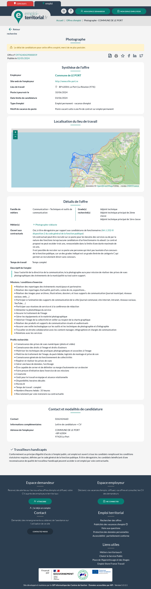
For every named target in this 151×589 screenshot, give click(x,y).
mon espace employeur (129, 11)
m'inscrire (40, 501)
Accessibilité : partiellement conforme (111, 535)
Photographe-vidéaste (45, 224)
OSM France (133, 186)
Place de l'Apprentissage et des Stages (110, 559)
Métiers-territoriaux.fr (111, 552)
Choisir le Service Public (111, 556)
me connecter (111, 501)
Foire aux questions (111, 528)
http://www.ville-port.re (66, 81)
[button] (15, 132)
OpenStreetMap (105, 186)
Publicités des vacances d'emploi (109, 524)
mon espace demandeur (93, 11)
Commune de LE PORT (68, 75)
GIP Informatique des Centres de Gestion (69, 585)
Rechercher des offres (111, 520)
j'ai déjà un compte (40, 508)
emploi (48, 3)
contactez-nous (40, 531)
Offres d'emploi (73, 20)
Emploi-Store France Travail (110, 563)
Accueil (59, 20)
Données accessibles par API (101, 585)
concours (20, 3)
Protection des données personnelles (111, 532)
